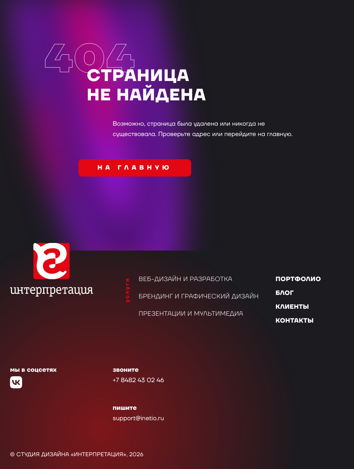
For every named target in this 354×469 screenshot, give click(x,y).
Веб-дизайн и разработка (185, 279)
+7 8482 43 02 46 (138, 381)
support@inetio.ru (138, 419)
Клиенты (292, 307)
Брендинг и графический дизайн (199, 297)
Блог (285, 293)
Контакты (295, 321)
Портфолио (298, 279)
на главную (134, 168)
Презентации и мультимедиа (191, 314)
